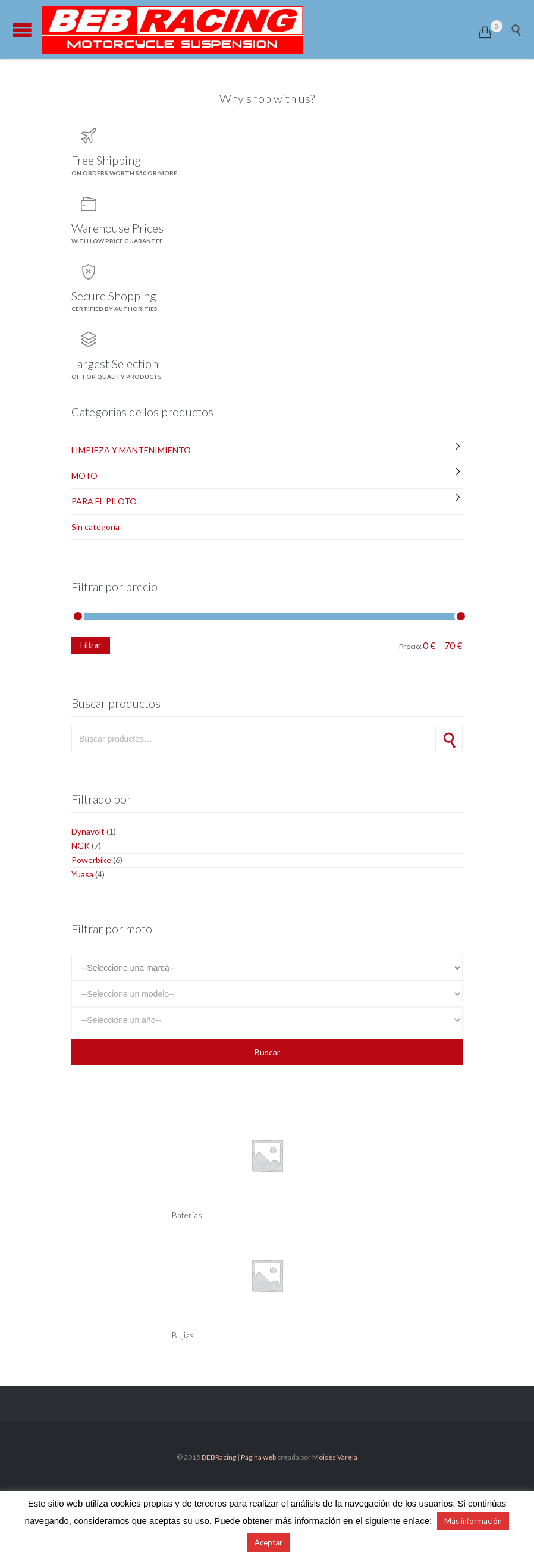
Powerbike (91, 860)
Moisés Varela (334, 1457)
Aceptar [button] (268, 1542)
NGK (80, 845)
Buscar (449, 739)
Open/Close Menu (22, 30)
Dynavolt (88, 831)
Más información (473, 1521)
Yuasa (82, 874)
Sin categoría (95, 527)
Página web (258, 1457)
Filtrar (90, 645)
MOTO (84, 475)
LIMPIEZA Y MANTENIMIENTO (131, 450)
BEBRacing (219, 1457)
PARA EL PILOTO (104, 501)
